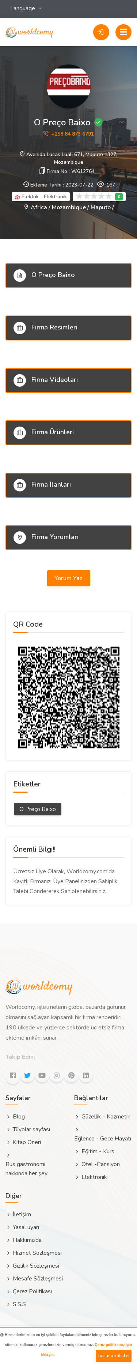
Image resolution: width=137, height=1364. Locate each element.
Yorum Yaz (69, 578)
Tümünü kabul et (114, 1356)
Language (23, 8)
